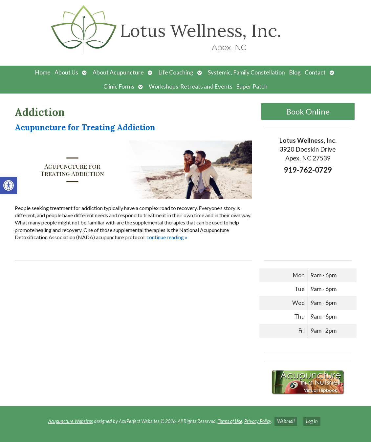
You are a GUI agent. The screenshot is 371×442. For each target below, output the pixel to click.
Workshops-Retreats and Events (190, 86)
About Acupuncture (118, 72)
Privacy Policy (257, 421)
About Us (66, 72)
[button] (8, 185)
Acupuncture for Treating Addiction (85, 127)
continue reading (166, 237)
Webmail (286, 421)
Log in (312, 421)
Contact (315, 72)
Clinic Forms (118, 86)
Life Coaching (175, 72)
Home (43, 72)
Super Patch (252, 86)
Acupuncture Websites (70, 421)
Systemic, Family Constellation (246, 72)
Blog (295, 72)
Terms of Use (230, 421)
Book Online (308, 111)
